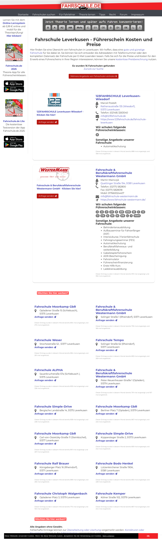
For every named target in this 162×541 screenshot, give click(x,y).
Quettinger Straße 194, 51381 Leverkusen (123, 183)
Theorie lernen (87, 14)
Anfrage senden (48, 122)
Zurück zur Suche (93, 69)
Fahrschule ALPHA (49, 370)
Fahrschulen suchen (43, 14)
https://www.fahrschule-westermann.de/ (123, 199)
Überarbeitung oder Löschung (84, 530)
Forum (123, 14)
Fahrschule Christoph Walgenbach (61, 493)
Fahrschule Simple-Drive (53, 406)
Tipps (102, 14)
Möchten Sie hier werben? (53, 293)
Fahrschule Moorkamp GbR (55, 306)
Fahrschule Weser (48, 340)
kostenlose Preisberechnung (132, 59)
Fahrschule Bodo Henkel (114, 463)
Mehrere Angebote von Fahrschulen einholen (94, 76)
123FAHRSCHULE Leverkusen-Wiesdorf (118, 97)
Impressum (137, 14)
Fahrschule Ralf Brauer (52, 463)
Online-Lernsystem (14, 23)
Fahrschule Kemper (110, 493)
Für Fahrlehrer (67, 14)
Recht (112, 14)
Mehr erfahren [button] (108, 536)
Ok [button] (148, 536)
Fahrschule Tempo (110, 340)
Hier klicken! (14, 36)
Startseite (23, 14)
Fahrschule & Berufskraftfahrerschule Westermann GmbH (114, 173)
